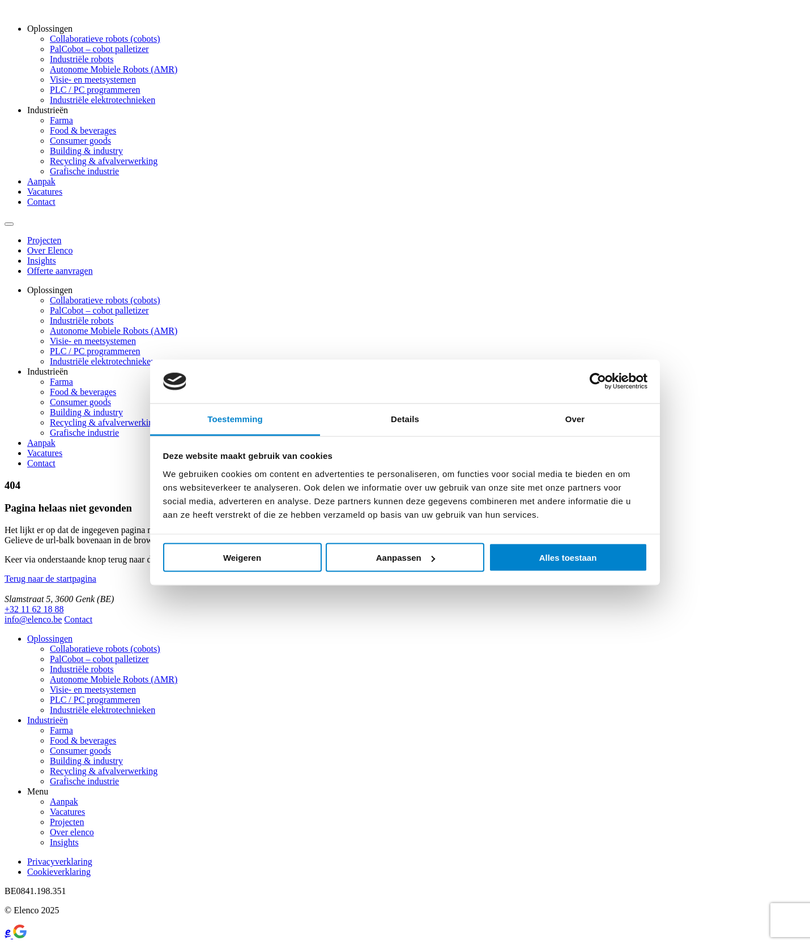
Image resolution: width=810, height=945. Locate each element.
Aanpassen (405, 557)
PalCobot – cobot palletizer (99, 49)
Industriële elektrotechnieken (102, 100)
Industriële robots (81, 59)
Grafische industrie (84, 171)
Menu (37, 791)
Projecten (44, 240)
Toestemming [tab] (235, 418)
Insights (41, 260)
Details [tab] (405, 418)
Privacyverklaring (59, 861)
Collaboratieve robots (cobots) (105, 39)
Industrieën (47, 110)
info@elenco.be (33, 619)
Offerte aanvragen (60, 271)
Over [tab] (575, 418)
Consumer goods (80, 140)
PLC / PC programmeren (95, 89)
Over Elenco (50, 250)
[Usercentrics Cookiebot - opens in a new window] (597, 381)
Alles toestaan (568, 557)
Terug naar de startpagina (50, 578)
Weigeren (242, 557)
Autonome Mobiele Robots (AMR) (113, 69)
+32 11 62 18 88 (34, 609)
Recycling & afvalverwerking (103, 161)
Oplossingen (50, 28)
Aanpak (41, 181)
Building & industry (86, 151)
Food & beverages (83, 130)
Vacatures (44, 191)
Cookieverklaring (59, 872)
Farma (61, 120)
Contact (41, 202)
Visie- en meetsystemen (93, 79)
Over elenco (72, 832)
